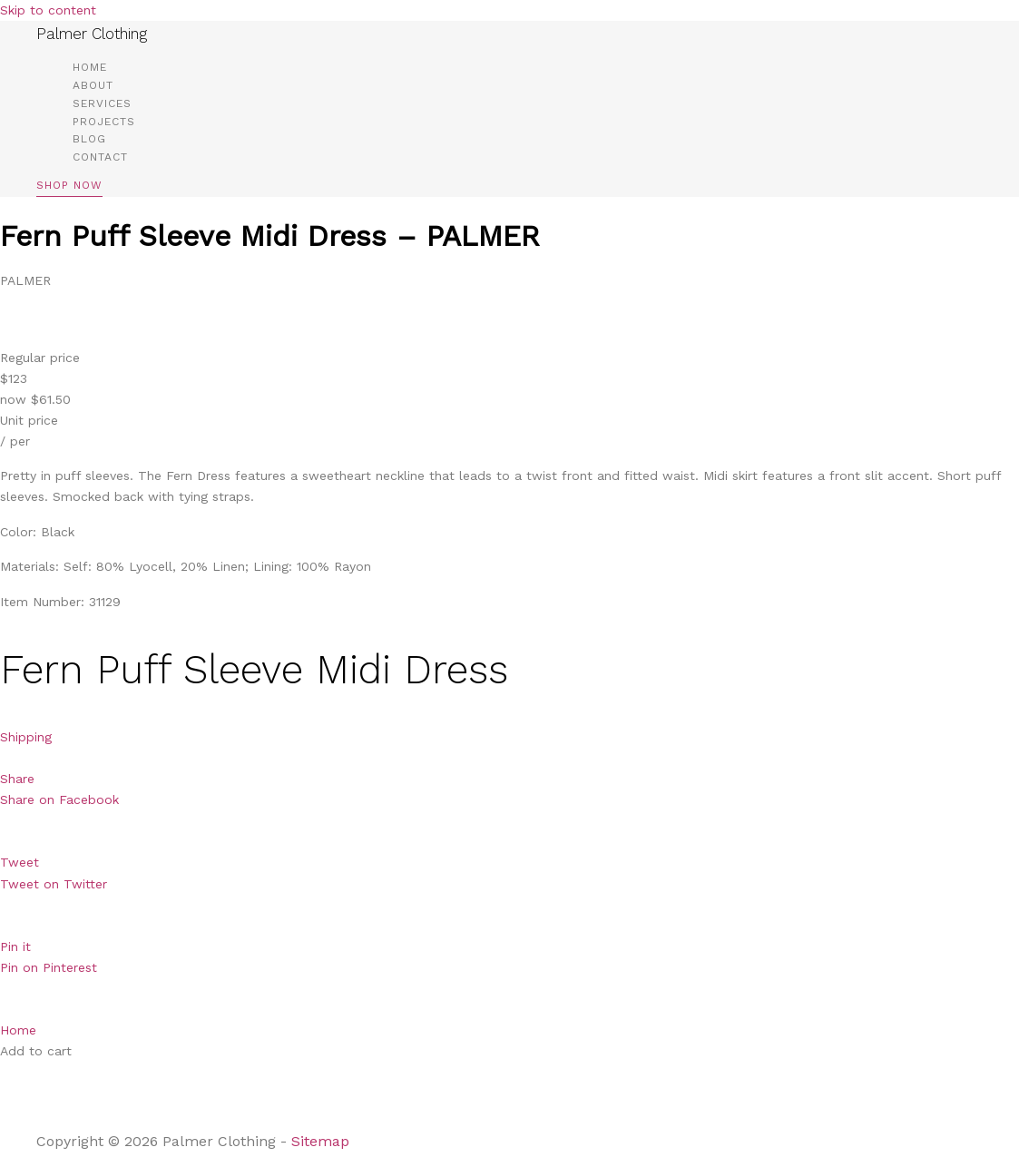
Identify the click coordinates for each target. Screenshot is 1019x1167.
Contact (100, 157)
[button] (69, 188)
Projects (104, 121)
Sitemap (322, 1141)
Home (90, 67)
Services (102, 103)
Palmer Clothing (91, 34)
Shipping (26, 737)
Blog (89, 138)
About (93, 85)
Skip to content (48, 10)
